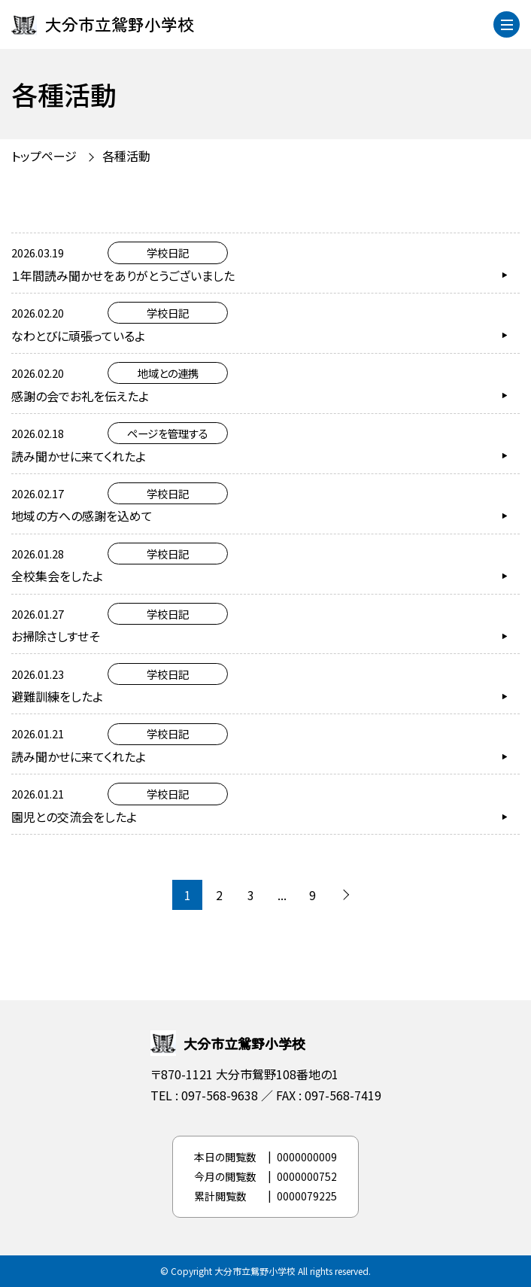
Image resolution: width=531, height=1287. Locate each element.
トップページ (44, 156)
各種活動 (126, 156)
